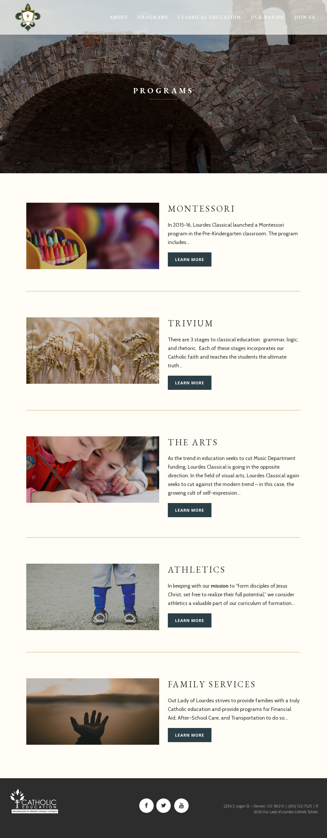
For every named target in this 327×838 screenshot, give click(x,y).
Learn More (189, 259)
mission (219, 586)
